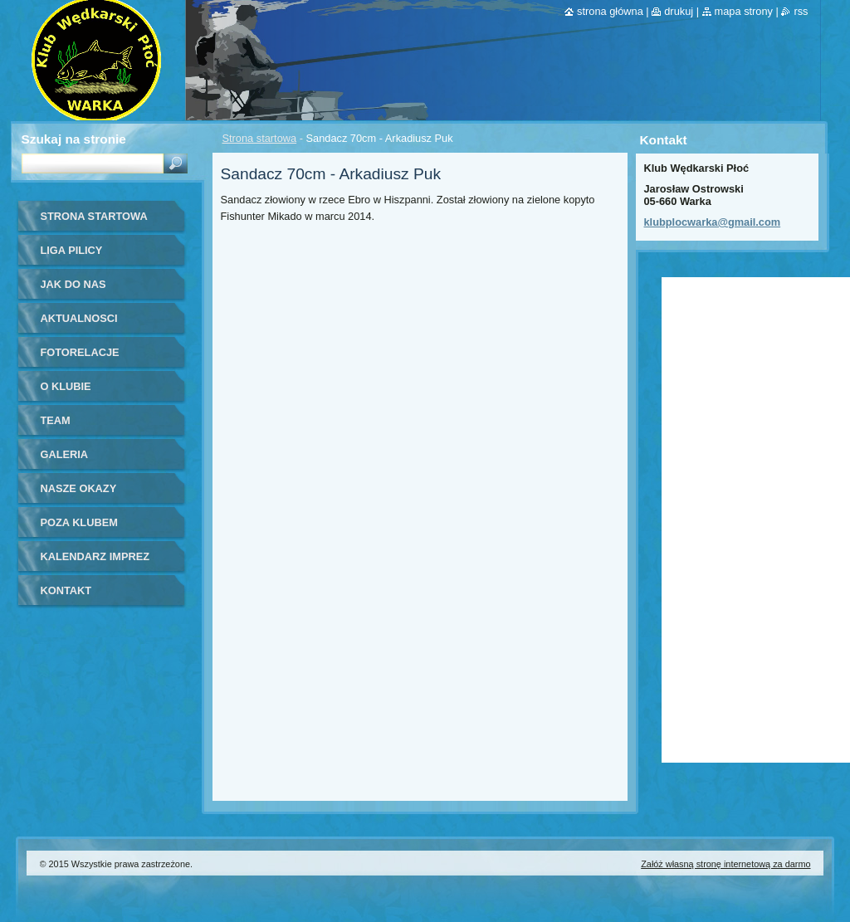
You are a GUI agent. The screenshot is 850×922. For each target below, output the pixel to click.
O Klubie (66, 386)
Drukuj (678, 11)
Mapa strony (744, 11)
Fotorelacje (80, 352)
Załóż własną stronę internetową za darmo (725, 864)
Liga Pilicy (72, 250)
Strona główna (610, 11)
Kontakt (66, 590)
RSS (801, 11)
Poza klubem (79, 522)
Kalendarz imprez (95, 556)
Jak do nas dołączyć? (73, 290)
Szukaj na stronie (74, 139)
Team (56, 420)
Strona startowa (259, 138)
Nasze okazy (79, 488)
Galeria (65, 454)
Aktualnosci (79, 318)
